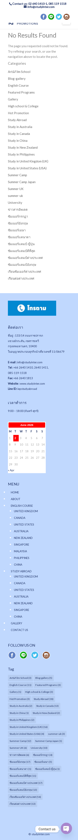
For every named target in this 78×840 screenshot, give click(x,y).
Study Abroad (17, 120)
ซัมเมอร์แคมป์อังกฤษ (22, 264)
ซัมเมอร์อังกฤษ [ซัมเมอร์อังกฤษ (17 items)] (20, 761)
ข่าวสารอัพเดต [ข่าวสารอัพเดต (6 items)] (19, 754)
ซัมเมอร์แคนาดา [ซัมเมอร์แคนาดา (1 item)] (20, 768)
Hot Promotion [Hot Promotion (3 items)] (20, 699)
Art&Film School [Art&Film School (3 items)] (20, 677)
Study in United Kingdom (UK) (28, 161)
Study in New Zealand (23, 147)
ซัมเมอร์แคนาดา (19, 237)
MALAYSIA (20, 551)
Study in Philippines (21, 154)
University (15, 202)
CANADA (19, 517)
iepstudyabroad (27, 388)
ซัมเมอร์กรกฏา (18, 216)
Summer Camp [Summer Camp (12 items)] (20, 740)
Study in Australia (20, 127)
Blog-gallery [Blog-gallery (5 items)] (43, 677)
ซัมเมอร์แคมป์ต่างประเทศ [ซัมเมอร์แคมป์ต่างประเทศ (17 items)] (26, 782)
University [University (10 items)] (39, 747)
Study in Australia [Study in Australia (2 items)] (21, 705)
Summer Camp (17, 175)
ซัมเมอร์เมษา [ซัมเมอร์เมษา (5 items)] (43, 761)
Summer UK (16, 189)
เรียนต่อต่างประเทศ (21, 278)
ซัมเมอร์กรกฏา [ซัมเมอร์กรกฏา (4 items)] (42, 754)
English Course (18, 85)
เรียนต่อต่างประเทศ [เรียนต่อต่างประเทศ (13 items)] (23, 803)
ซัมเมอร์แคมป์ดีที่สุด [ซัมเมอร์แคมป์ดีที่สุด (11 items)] (23, 775)
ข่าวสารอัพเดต (18, 209)
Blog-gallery (17, 78)
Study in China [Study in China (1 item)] (19, 713)
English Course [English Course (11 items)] (20, 685)
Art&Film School (19, 71)
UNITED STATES (24, 524)
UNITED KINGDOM (26, 511)
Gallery (13, 99)
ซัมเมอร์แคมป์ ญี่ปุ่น (21, 244)
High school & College (23, 106)
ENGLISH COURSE (22, 505)
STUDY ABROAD (21, 571)
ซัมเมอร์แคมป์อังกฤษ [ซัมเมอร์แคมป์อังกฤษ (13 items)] (23, 789)
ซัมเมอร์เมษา (17, 230)
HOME (15, 492)
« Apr (11, 470)
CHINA (18, 564)
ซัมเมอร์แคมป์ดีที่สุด (21, 251)
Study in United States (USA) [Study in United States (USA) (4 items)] (27, 733)
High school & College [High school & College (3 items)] (39, 691)
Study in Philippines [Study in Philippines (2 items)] (22, 719)
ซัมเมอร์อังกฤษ (18, 223)
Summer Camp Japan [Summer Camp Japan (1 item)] (48, 740)
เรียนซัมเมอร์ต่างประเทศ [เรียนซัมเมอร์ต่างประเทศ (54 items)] (25, 796)
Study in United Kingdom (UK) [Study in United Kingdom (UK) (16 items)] (29, 727)
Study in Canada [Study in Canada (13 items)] (47, 705)
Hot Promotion (18, 113)
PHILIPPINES (21, 558)
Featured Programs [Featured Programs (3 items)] (48, 685)
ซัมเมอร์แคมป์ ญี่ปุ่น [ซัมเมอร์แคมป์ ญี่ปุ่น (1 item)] (47, 768)
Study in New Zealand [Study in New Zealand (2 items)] (46, 713)
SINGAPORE (21, 544)
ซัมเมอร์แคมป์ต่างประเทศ (25, 258)
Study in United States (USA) (27, 168)
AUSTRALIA (21, 531)
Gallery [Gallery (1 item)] (15, 691)
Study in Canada (19, 134)
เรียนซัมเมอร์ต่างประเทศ (24, 271)
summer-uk (15, 196)
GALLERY (16, 623)
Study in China (17, 140)
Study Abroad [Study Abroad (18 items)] (43, 699)
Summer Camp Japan (22, 182)
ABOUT (15, 499)
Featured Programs (21, 92)
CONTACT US (19, 630)
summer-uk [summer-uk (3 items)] (56, 733)
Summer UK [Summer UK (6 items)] (18, 747)
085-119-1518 (17, 373)
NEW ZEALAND (23, 538)
